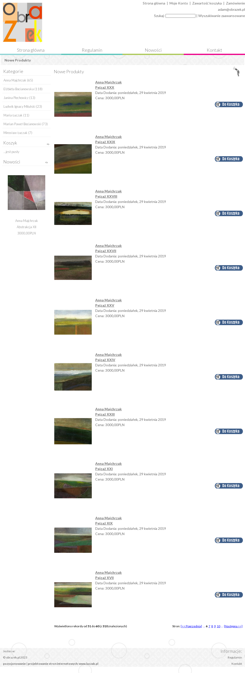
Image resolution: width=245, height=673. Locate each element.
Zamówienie (235, 3)
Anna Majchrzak (15, 80)
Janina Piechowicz (16, 98)
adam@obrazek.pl (231, 9)
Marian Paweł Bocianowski (22, 124)
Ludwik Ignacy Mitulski (19, 106)
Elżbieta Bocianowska (19, 89)
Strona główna (30, 50)
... (204, 626)
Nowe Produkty (17, 60)
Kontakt (214, 50)
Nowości (153, 50)
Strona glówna (154, 3)
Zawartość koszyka (207, 3)
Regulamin (92, 50)
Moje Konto (179, 3)
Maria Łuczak (13, 115)
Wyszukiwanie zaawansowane (221, 15)
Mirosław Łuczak (16, 133)
